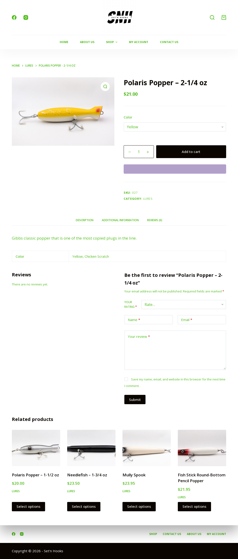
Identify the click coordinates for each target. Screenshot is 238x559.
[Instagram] (25, 17)
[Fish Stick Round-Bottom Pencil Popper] (202, 448)
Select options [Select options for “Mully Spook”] (139, 506)
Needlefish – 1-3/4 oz (87, 475)
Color (128, 117)
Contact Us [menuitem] (169, 42)
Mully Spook (133, 475)
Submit (135, 399)
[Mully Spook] (146, 448)
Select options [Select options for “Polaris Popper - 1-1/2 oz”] (28, 506)
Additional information (120, 220)
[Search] (212, 17)
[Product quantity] (139, 151)
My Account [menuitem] (138, 42)
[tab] (85, 220)
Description (84, 220)
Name (134, 320)
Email (186, 320)
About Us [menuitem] (87, 42)
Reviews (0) (154, 220)
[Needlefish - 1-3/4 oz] (91, 448)
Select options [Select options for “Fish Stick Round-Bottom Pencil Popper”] (194, 506)
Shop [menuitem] (112, 42)
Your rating (130, 304)
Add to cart (191, 151)
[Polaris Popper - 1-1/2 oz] (36, 448)
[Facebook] (14, 17)
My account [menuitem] (216, 534)
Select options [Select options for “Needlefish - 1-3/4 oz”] (84, 506)
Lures (148, 198)
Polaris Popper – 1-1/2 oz (35, 475)
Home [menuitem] (64, 42)
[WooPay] (175, 169)
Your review (139, 336)
